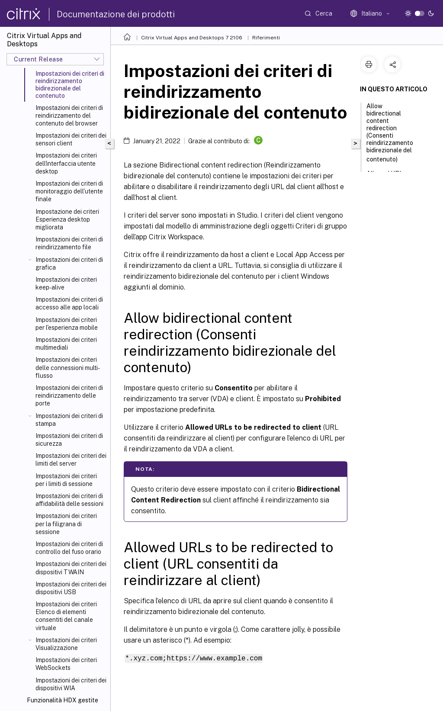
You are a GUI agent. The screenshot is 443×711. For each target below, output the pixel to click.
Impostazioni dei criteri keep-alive (66, 283)
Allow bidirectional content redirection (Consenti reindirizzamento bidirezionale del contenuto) (389, 133)
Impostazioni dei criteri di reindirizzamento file (69, 243)
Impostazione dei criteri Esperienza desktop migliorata (67, 219)
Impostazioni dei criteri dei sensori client (70, 139)
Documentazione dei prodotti (116, 14)
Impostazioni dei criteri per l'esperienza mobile (66, 323)
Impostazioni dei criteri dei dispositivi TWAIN (70, 567)
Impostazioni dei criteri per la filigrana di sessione (66, 523)
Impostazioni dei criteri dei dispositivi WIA (70, 684)
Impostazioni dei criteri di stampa (69, 419)
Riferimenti (266, 38)
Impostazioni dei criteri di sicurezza (69, 439)
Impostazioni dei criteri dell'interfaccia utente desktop (66, 163)
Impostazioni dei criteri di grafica (69, 263)
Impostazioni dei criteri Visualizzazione (66, 644)
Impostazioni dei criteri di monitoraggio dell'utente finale (69, 191)
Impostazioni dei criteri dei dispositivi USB (70, 588)
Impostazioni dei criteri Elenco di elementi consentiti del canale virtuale (66, 616)
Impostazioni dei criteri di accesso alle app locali (69, 303)
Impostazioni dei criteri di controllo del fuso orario (69, 547)
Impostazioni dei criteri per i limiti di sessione (66, 480)
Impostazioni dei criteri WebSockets (66, 663)
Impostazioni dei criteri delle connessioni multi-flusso (67, 367)
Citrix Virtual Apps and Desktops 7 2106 (191, 38)
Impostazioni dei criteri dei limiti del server (70, 459)
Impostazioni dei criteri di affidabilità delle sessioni (69, 499)
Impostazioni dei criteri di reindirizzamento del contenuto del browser (69, 115)
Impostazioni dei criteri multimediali (66, 343)
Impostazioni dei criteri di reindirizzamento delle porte (69, 395)
